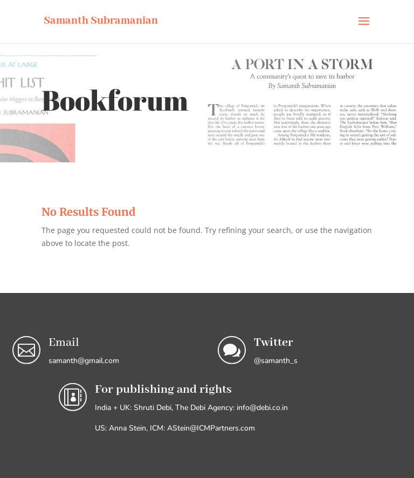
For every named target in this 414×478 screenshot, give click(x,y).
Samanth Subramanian (101, 20)
